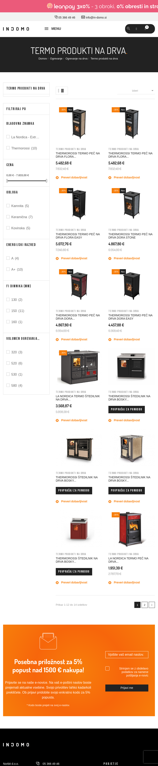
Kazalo (7, 651)
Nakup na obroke (14, 616)
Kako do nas (111, 563)
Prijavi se (109, 591)
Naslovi (108, 625)
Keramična (22, 217)
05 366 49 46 (65, 17)
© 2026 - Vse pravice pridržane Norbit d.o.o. (29, 720)
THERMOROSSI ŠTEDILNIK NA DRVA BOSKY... (145, 229)
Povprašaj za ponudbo (145, 247)
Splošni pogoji (12, 608)
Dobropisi (109, 616)
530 (17, 374)
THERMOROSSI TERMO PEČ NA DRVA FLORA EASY (118, 147)
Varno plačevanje (14, 625)
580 (17, 385)
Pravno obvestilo (13, 599)
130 (17, 300)
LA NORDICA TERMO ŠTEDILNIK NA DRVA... (118, 229)
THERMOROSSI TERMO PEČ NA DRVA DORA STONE (145, 147)
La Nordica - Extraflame (26, 137)
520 (17, 363)
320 (17, 352)
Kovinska (21, 228)
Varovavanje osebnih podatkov (22, 634)
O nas (107, 554)
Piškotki (8, 642)
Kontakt (108, 571)
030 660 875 (47, 555)
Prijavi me (127, 470)
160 (17, 322)
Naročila (108, 608)
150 (18, 311)
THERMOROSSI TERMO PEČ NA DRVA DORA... (66, 229)
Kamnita (20, 206)
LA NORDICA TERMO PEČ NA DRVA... (143, 314)
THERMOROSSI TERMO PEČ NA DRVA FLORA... (66, 147)
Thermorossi (24, 148)
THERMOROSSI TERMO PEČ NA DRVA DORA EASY (92, 229)
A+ (17, 269)
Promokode (110, 634)
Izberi (143, 90)
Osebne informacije (115, 599)
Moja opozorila (112, 642)
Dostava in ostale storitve (19, 591)
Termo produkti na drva (25, 88)
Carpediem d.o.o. (144, 721)
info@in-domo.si (94, 17)
